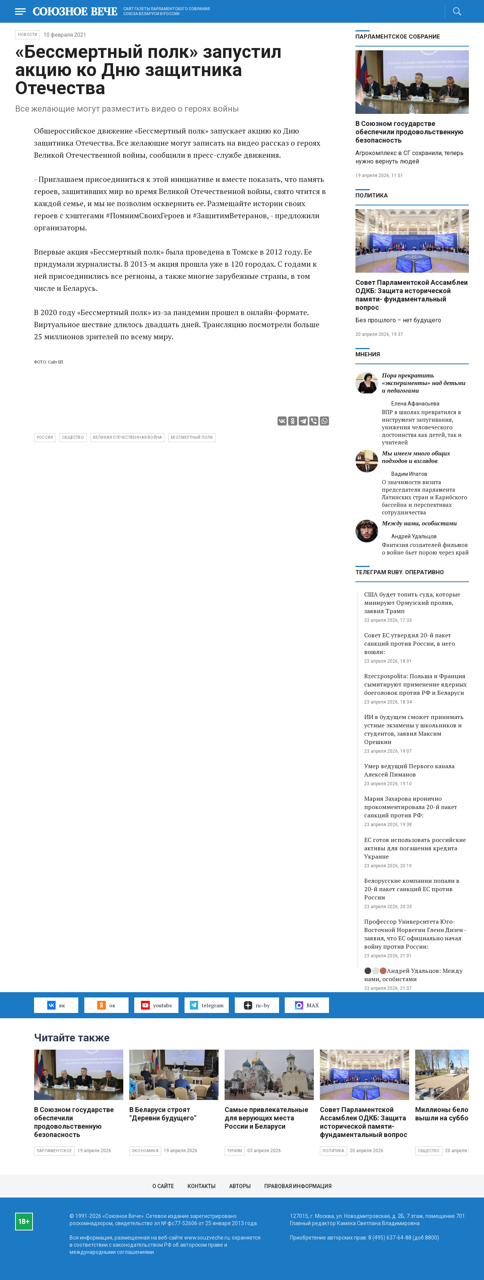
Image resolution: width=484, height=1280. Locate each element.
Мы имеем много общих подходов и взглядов (416, 457)
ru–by (257, 1005)
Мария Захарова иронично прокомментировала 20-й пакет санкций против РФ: (410, 806)
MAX (307, 1005)
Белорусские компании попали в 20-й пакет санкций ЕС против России (411, 888)
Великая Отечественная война (127, 437)
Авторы (240, 1186)
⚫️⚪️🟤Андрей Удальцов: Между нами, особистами (413, 974)
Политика (371, 195)
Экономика (145, 1151)
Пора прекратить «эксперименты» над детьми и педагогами (423, 383)
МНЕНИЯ (367, 354)
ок (106, 1005)
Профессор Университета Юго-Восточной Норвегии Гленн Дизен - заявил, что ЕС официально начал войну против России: (415, 934)
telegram (206, 1005)
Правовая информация (298, 1186)
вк (56, 1005)
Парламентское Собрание (397, 36)
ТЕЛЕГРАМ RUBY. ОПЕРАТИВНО (399, 572)
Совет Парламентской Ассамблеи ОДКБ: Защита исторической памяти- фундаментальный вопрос (411, 294)
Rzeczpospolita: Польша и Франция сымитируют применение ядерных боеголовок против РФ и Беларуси (415, 684)
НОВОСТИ (27, 35)
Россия (45, 437)
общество (73, 437)
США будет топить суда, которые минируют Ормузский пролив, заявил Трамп (412, 602)
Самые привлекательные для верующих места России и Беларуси (266, 1118)
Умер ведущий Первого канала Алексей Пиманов (409, 770)
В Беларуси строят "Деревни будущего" (162, 1114)
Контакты (202, 1186)
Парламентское (54, 1151)
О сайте (163, 1186)
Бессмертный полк (192, 437)
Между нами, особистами (419, 523)
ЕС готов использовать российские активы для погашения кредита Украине (415, 848)
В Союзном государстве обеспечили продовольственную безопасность (409, 132)
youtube (156, 1005)
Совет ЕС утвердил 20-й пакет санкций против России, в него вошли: (409, 643)
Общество (429, 1151)
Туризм (234, 1151)
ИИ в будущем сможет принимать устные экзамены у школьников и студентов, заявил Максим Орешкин (414, 729)
